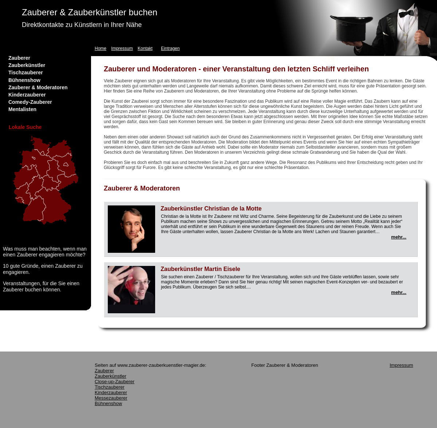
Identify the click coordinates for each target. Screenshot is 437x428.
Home (100, 48)
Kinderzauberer (27, 95)
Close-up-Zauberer (114, 381)
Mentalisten (22, 109)
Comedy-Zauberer (30, 102)
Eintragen (170, 48)
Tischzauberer (25, 72)
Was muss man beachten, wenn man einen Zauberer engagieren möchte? (45, 252)
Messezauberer (111, 398)
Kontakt (145, 48)
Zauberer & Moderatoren (38, 87)
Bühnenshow (24, 80)
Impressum (122, 48)
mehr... (398, 237)
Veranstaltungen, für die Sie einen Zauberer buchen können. (41, 286)
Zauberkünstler (26, 65)
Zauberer (19, 58)
